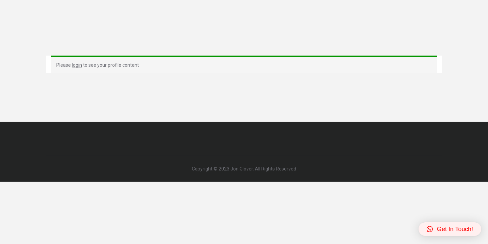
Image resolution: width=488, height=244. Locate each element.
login (77, 65)
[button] (450, 229)
